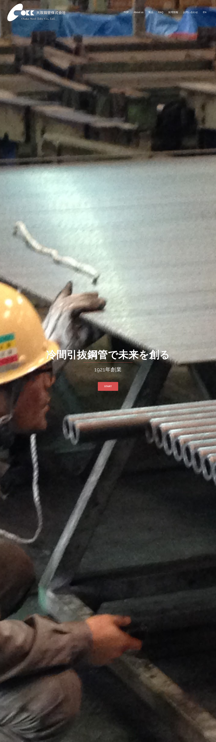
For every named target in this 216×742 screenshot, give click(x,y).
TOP (126, 12)
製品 (150, 12)
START (108, 386)
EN (204, 12)
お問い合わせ (190, 12)
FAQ (160, 12)
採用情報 (173, 12)
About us (138, 12)
